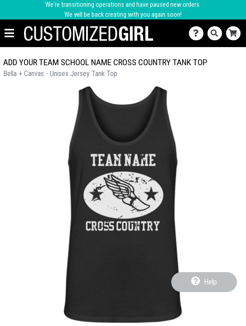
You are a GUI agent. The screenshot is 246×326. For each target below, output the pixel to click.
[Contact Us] (198, 33)
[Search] (216, 33)
